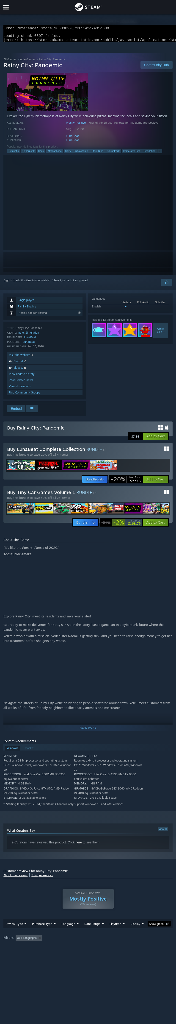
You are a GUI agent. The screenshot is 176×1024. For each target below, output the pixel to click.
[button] (155, 439)
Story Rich (97, 153)
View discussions (20, 389)
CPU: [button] (39, 953)
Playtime (115, 933)
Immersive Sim (131, 153)
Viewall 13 (160, 333)
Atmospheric (54, 153)
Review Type (14, 933)
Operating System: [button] (16, 953)
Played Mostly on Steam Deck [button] (141, 947)
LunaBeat (72, 138)
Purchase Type (42, 933)
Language (68, 933)
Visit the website (21, 357)
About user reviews (15, 878)
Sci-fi (41, 153)
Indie (21, 335)
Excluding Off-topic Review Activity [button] (73, 947)
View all (163, 831)
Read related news (21, 383)
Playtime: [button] (108, 947)
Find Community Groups (24, 395)
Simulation (149, 153)
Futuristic (13, 153)
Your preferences (42, 878)
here (78, 845)
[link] (126, 482)
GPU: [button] (55, 953)
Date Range (92, 933)
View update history (22, 376)
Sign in (8, 283)
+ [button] (159, 153)
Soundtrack (113, 153)
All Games (9, 62)
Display (135, 933)
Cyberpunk (28, 153)
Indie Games (27, 62)
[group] (87, 950)
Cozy (68, 153)
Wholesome (81, 153)
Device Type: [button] (75, 953)
